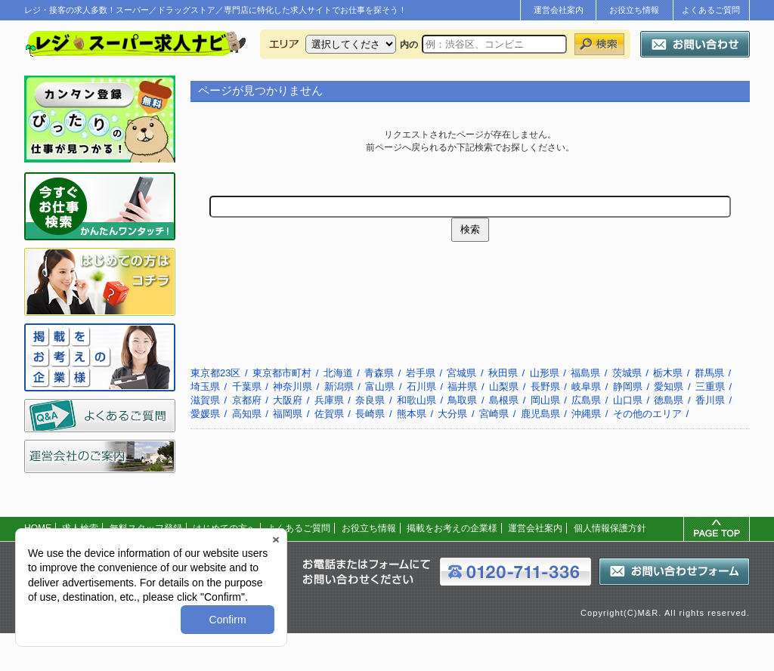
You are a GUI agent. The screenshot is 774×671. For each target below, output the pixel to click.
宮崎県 (494, 413)
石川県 (421, 386)
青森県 (379, 373)
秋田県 (503, 373)
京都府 (247, 400)
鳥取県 (462, 400)
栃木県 (668, 373)
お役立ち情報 (634, 9)
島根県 (504, 400)
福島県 (585, 373)
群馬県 (709, 373)
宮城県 (461, 373)
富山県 (380, 386)
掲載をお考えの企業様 (452, 528)
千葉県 (247, 386)
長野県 (545, 386)
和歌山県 (416, 400)
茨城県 (627, 373)
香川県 (710, 400)
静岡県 (627, 386)
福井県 (462, 386)
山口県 (627, 400)
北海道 (338, 373)
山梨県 (504, 386)
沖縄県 (586, 413)
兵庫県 (329, 400)
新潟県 (339, 386)
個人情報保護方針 (610, 528)
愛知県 (668, 386)
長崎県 (370, 413)
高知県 (247, 413)
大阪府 (287, 400)
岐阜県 (586, 386)
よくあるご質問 (711, 9)
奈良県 (370, 400)
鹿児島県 (540, 413)
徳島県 (668, 400)
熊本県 (411, 413)
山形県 (544, 373)
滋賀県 (205, 400)
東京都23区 (215, 373)
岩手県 (420, 373)
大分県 (452, 413)
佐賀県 (329, 413)
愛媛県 (205, 413)
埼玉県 (205, 386)
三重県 (710, 386)
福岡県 (287, 413)
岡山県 (545, 400)
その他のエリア (647, 413)
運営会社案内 (559, 9)
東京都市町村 (281, 373)
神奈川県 (292, 386)
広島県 (586, 400)
